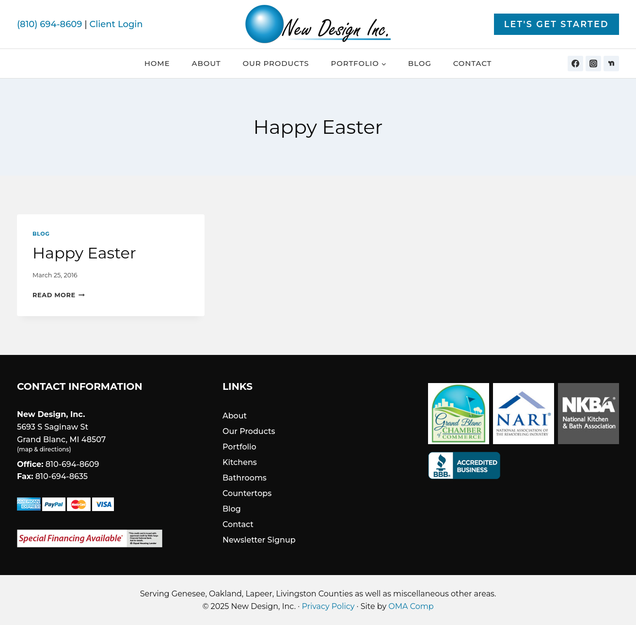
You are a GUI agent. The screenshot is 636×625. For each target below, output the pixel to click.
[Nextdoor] (611, 63)
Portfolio (239, 446)
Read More (58, 295)
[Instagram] (593, 63)
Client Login (116, 24)
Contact (472, 63)
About (206, 63)
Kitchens (240, 462)
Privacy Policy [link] (328, 606)
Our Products (275, 63)
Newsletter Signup (259, 540)
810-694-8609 (72, 464)
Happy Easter (84, 252)
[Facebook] (575, 63)
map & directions (44, 449)
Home (157, 63)
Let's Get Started (556, 24)
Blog (419, 63)
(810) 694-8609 (49, 24)
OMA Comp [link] (410, 606)
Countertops (247, 493)
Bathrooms (245, 477)
